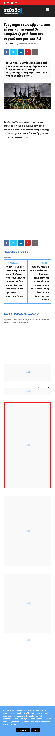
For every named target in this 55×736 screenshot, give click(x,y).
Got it (35, 730)
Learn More (23, 730)
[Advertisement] (27, 208)
